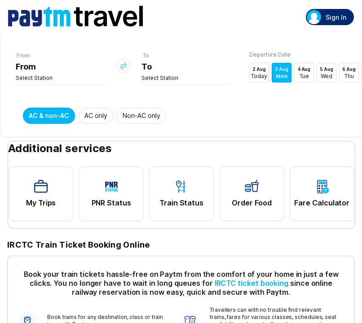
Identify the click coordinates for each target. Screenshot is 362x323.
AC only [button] (95, 115)
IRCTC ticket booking (251, 283)
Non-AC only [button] (141, 115)
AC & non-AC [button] (49, 115)
